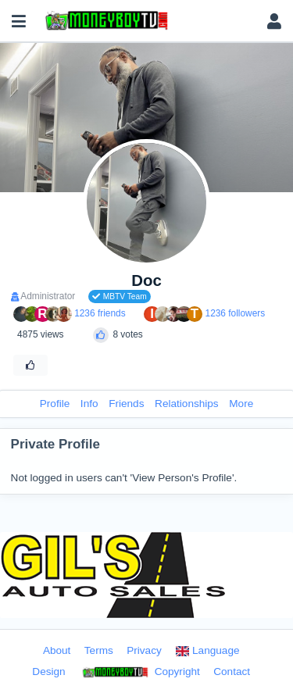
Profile (55, 403)
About (57, 650)
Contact (231, 671)
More (241, 403)
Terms (98, 650)
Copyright (139, 672)
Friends (126, 403)
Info (89, 403)
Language (207, 650)
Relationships (187, 403)
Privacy (144, 650)
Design (48, 671)
